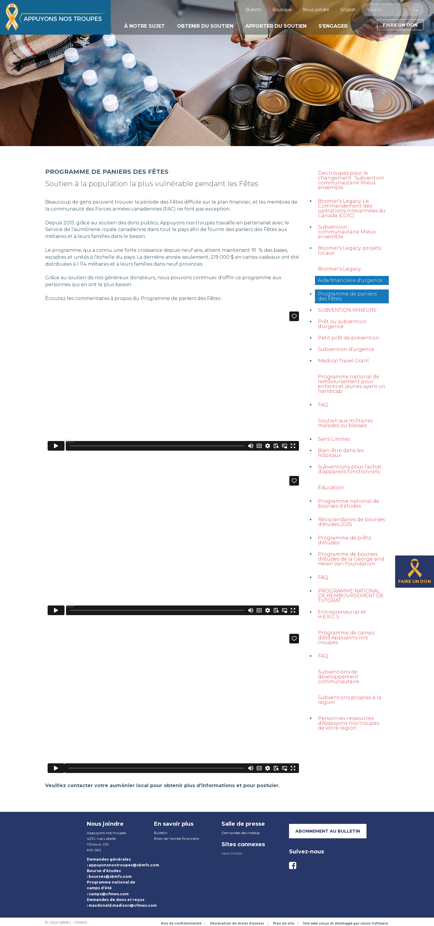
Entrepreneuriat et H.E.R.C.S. (342, 614)
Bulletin (254, 9)
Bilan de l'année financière (176, 838)
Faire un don (400, 25)
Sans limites (232, 853)
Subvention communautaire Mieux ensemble (347, 231)
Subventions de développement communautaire (338, 676)
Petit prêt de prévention (348, 338)
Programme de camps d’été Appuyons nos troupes (346, 637)
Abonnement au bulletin (327, 831)
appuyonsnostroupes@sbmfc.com (124, 865)
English (348, 9)
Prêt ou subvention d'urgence (342, 324)
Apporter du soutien (276, 26)
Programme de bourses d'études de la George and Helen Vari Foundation (351, 559)
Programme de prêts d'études (344, 540)
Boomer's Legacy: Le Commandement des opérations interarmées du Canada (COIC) (351, 208)
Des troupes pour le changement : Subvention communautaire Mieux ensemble (351, 180)
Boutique (282, 9)
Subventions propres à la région (349, 700)
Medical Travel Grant (343, 361)
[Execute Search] (416, 9)
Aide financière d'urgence (350, 280)
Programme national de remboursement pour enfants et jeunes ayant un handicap (351, 384)
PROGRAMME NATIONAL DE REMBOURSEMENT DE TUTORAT (351, 595)
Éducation (331, 487)
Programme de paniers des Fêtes (347, 296)
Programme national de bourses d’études (348, 503)
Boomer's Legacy (339, 269)
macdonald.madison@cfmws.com (123, 905)
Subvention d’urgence (346, 349)
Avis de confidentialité (181, 923)
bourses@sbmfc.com (110, 876)
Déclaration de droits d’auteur (237, 923)
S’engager (333, 26)
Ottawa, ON (97, 844)
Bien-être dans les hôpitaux (340, 453)
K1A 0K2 (94, 850)
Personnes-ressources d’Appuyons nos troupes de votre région (348, 723)
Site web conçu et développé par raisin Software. (346, 923)
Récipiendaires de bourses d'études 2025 (351, 522)
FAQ (323, 405)
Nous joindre (316, 9)
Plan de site (283, 923)
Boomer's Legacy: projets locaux (349, 250)
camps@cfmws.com (109, 894)
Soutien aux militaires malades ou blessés (345, 423)
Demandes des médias (241, 833)
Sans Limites (334, 439)
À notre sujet (144, 26)
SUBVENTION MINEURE (347, 310)
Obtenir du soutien (205, 26)
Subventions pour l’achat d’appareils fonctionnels (350, 469)
